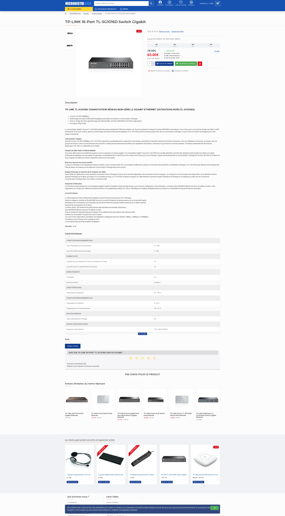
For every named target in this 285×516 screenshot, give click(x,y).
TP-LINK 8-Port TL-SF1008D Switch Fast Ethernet (181, 405)
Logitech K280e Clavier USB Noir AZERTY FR (111, 466)
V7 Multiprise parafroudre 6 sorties (142, 466)
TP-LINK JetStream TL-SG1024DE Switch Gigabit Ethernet (206, 406)
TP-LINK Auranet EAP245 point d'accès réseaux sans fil (206, 466)
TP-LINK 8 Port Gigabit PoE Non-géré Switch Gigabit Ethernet (128, 406)
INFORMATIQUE (75, 13)
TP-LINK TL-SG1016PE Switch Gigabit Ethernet (174, 466)
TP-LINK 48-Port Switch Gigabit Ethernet (74, 405)
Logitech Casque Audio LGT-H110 (78, 466)
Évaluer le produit (178, 31)
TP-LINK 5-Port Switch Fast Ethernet (101, 405)
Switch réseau (97, 13)
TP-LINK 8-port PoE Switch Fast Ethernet (154, 405)
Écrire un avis (72, 340)
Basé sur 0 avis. (164, 31)
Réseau (86, 13)
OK (215, 508)
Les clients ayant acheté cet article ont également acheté (90, 431)
